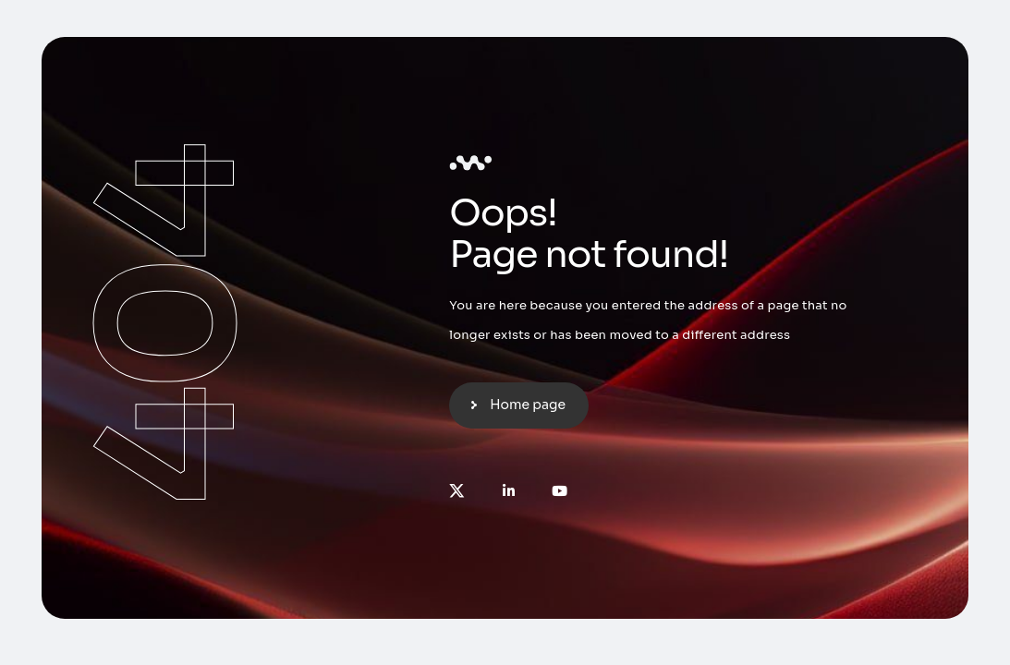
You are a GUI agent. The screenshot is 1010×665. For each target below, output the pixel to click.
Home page (528, 404)
